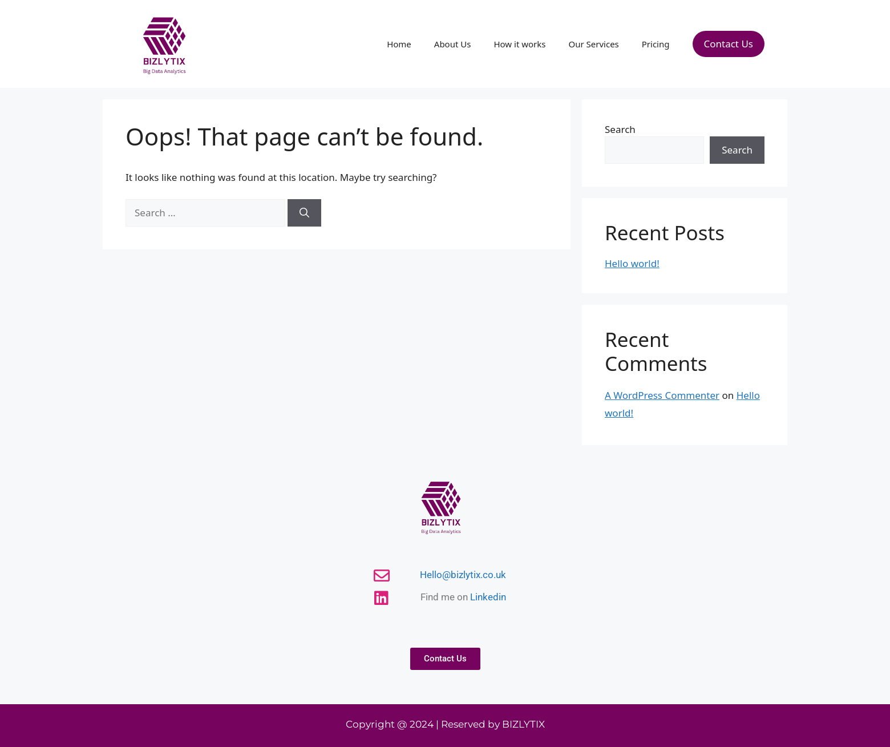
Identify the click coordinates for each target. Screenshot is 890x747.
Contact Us (729, 43)
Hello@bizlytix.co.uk (463, 574)
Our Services (593, 44)
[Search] (304, 213)
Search (620, 129)
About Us (452, 44)
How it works (519, 44)
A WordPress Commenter (662, 395)
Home (399, 44)
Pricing (656, 44)
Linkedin (488, 597)
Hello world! (632, 263)
